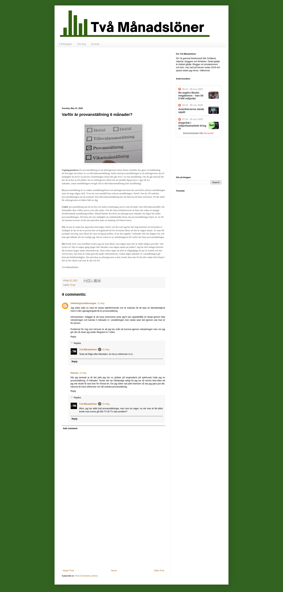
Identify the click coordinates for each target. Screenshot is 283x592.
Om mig (81, 44)
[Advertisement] (113, 80)
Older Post (159, 570)
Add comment (70, 428)
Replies (77, 343)
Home (114, 570)
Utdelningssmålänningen (83, 303)
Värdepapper (65, 44)
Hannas (74, 373)
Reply (73, 336)
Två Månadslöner (88, 349)
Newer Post (68, 570)
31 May (101, 303)
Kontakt (95, 44)
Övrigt (72, 285)
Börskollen (209, 133)
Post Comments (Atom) (86, 576)
